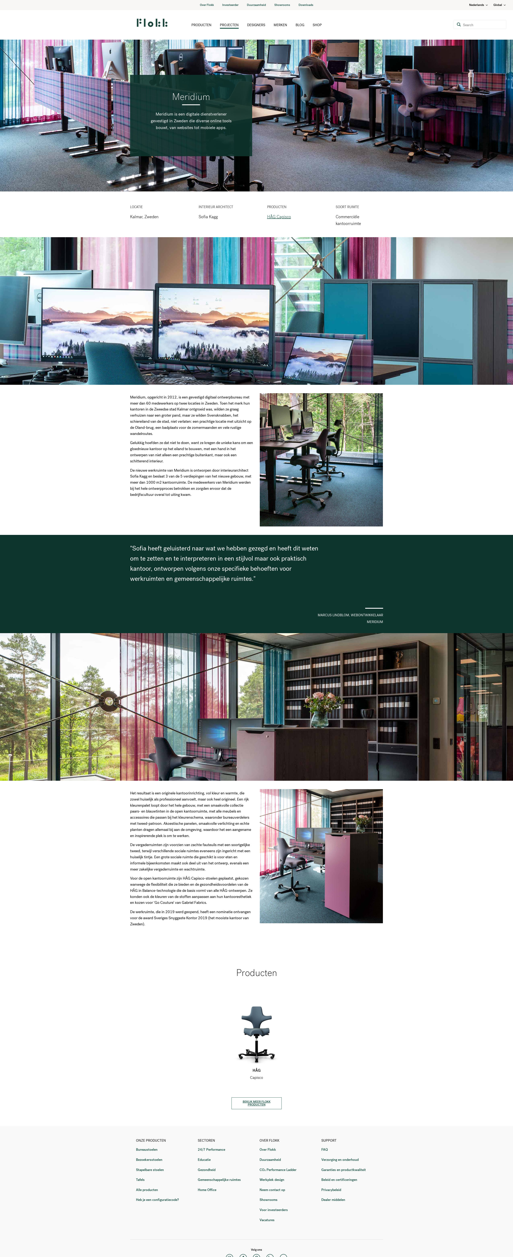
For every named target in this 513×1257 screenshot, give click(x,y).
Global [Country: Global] (499, 5)
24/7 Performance (211, 1149)
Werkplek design (272, 1180)
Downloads (306, 5)
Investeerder (230, 5)
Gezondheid (206, 1170)
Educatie (204, 1159)
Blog (300, 25)
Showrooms (282, 5)
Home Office (207, 1190)
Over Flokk (207, 5)
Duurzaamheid (256, 5)
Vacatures (267, 1220)
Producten (201, 25)
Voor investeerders (274, 1210)
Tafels (140, 1180)
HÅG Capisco (279, 217)
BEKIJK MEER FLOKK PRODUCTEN (257, 1103)
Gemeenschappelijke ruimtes (219, 1180)
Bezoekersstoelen (149, 1159)
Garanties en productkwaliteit (343, 1170)
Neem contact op (272, 1190)
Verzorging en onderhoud (340, 1159)
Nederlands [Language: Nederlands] (478, 5)
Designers (256, 25)
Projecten (229, 25)
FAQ (324, 1149)
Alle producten (147, 1190)
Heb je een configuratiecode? (157, 1200)
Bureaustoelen (147, 1149)
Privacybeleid (331, 1190)
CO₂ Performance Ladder (278, 1170)
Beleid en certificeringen (339, 1180)
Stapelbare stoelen (150, 1170)
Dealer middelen (333, 1200)
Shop (317, 25)
